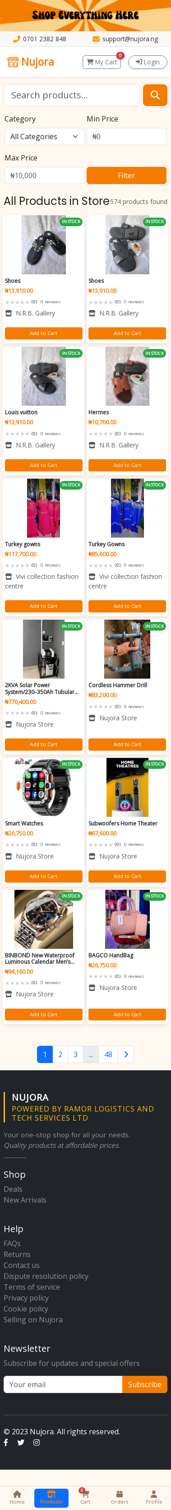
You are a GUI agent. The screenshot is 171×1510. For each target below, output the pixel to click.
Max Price (21, 158)
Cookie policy (26, 1309)
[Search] (71, 95)
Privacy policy (26, 1298)
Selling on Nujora (33, 1320)
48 (108, 1054)
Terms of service (32, 1287)
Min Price (102, 119)
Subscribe (145, 1384)
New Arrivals (25, 1200)
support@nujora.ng (130, 38)
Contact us (22, 1265)
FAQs (12, 1243)
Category (20, 119)
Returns (17, 1254)
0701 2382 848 (44, 38)
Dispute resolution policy (46, 1276)
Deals (13, 1189)
